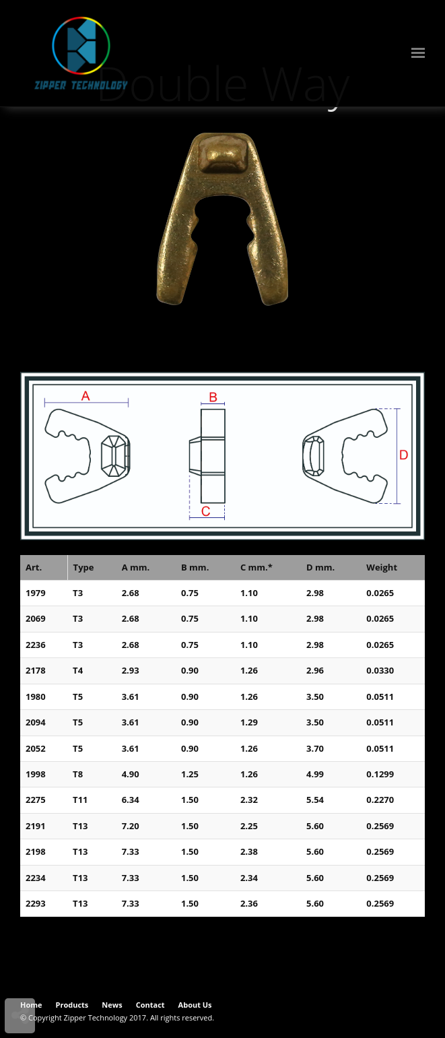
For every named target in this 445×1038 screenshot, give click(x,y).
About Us (195, 1005)
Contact (150, 1005)
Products (72, 1005)
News (112, 1005)
